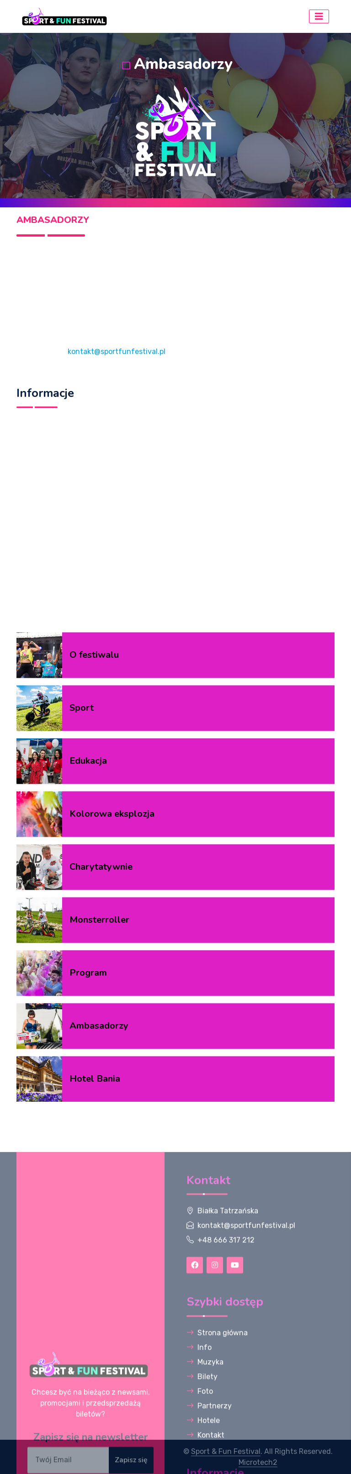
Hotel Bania (94, 1248)
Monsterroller (99, 1089)
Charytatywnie (101, 1036)
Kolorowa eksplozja (111, 983)
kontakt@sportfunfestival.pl (116, 351)
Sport (81, 877)
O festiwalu (94, 824)
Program (88, 1142)
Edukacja (88, 930)
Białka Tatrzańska (227, 1406)
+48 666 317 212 (226, 1435)
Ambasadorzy (98, 1195)
